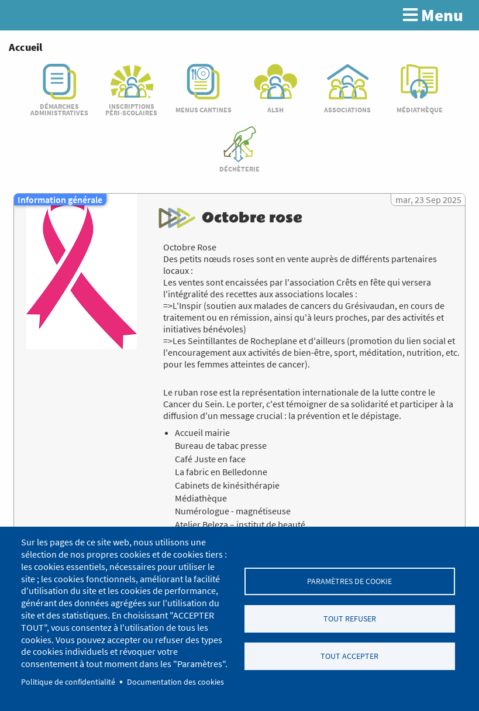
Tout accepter (349, 657)
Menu (433, 15)
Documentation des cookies (175, 682)
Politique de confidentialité (68, 682)
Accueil (25, 47)
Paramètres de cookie (349, 581)
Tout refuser (349, 619)
